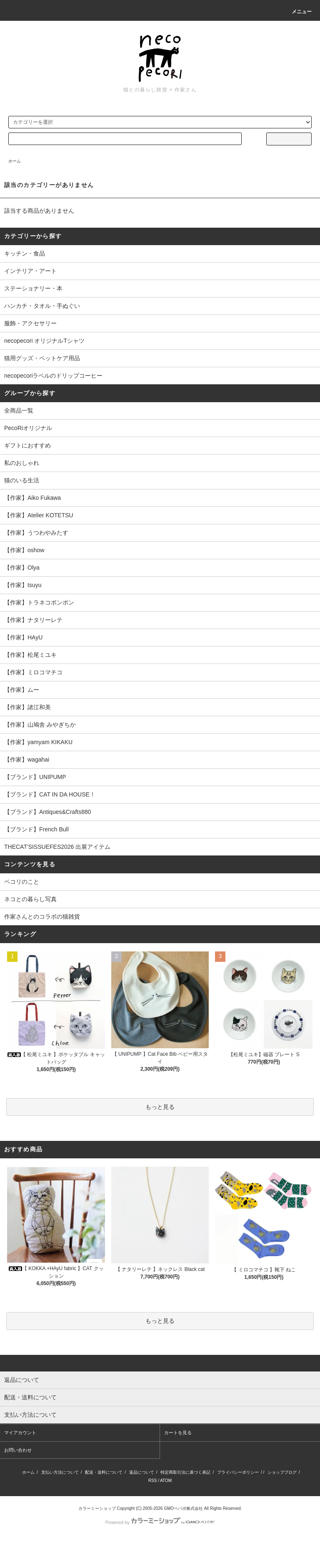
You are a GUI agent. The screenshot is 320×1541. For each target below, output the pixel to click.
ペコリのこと (21, 881)
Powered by (160, 1522)
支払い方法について (60, 1472)
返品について (141, 1472)
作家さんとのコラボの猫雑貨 (42, 916)
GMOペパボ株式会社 (183, 1508)
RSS (152, 1480)
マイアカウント (20, 1432)
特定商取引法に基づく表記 (185, 1472)
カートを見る (178, 1432)
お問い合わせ (18, 1450)
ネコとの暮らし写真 (30, 899)
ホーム (14, 161)
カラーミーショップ (97, 1508)
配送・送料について (103, 1472)
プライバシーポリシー (238, 1472)
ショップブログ (282, 1472)
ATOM (166, 1480)
